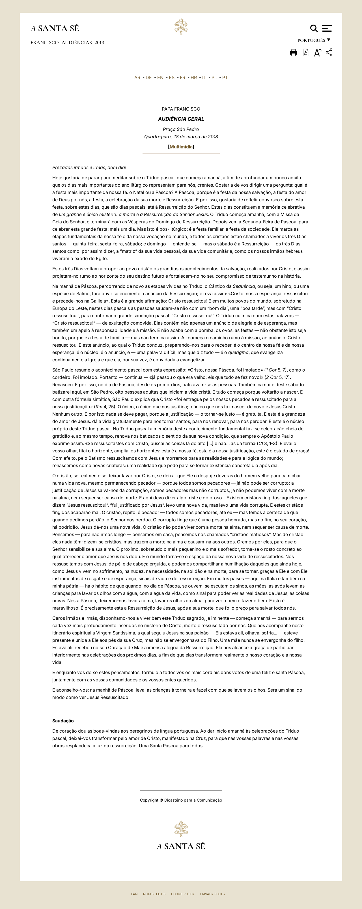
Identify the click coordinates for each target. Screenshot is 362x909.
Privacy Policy (212, 894)
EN (160, 77)
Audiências (77, 42)
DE (149, 77)
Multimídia (181, 147)
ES (171, 77)
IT (204, 77)
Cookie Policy (183, 894)
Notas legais (154, 894)
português (311, 41)
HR (194, 77)
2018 (99, 42)
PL (214, 77)
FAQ (134, 894)
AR (137, 77)
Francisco (45, 42)
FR (182, 77)
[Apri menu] (326, 28)
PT (225, 77)
